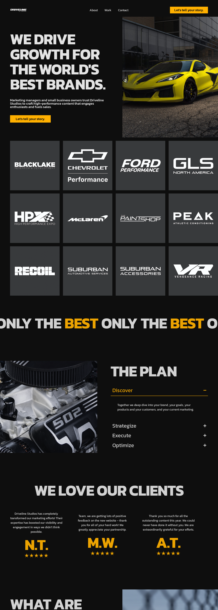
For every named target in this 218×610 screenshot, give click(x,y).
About (94, 10)
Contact (123, 10)
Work (107, 10)
